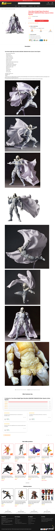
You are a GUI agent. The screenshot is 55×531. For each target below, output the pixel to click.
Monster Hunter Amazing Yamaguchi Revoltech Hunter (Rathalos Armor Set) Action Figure (34, 502)
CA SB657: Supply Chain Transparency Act (21, 523)
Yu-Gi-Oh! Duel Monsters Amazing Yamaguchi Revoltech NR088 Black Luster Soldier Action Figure (20, 502)
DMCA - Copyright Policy (18, 522)
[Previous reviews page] (47, 435)
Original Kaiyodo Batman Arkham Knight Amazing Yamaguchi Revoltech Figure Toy (7, 477)
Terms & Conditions (17, 519)
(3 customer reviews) (35, 16)
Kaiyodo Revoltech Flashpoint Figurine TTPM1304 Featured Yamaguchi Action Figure (6, 457)
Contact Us (29, 522)
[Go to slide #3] (19, 37)
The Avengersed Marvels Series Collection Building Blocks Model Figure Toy (47, 502)
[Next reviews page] (51, 435)
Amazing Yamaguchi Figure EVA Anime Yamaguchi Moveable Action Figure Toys (47, 477)
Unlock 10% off (53, 527)
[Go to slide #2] (14, 37)
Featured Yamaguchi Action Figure (35, 389)
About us (16, 518)
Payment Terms (30, 519)
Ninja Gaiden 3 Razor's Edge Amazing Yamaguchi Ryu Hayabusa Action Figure (7, 502)
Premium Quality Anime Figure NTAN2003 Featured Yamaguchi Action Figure (20, 457)
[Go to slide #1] (9, 37)
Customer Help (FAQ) (31, 523)
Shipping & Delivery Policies (32, 518)
